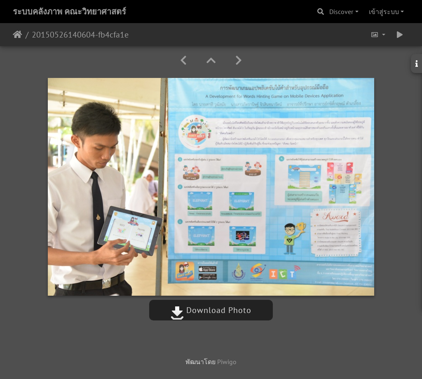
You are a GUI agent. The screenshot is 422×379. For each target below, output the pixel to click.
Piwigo (227, 362)
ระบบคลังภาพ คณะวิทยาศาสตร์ (69, 11)
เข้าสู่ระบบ (384, 11)
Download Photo (211, 310)
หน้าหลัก (17, 34)
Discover (341, 11)
